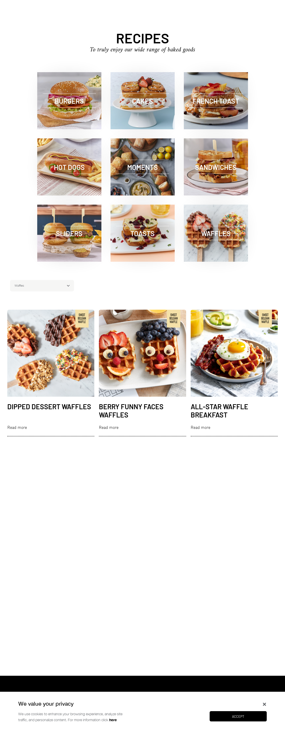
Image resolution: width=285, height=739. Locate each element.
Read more (17, 427)
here (113, 720)
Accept (238, 716)
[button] (264, 704)
